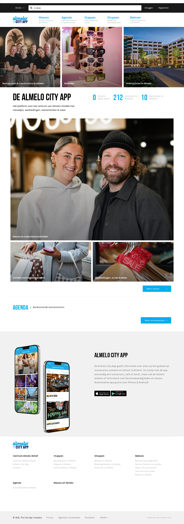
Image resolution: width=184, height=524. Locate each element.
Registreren (164, 7)
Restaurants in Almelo (65, 460)
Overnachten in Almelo (138, 83)
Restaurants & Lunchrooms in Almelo (23, 83)
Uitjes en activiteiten (145, 467)
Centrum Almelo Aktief (25, 455)
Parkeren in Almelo (103, 467)
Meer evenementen (155, 320)
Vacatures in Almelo (156, 97)
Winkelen (69, 83)
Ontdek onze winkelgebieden (29, 277)
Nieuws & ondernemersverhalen (30, 236)
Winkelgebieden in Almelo (107, 464)
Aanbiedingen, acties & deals (111, 277)
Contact (17, 467)
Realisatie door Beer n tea (159, 517)
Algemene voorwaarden (69, 517)
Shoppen (99, 455)
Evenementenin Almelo (24, 487)
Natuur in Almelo (143, 474)
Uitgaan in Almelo (62, 464)
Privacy (50, 517)
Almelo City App (21, 464)
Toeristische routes (145, 471)
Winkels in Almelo (103, 460)
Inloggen (149, 7)
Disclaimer (90, 517)
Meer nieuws (153, 288)
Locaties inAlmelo (131, 97)
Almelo (19, 7)
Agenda (20, 307)
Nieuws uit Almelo (63, 482)
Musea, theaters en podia (148, 464)
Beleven (139, 455)
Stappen (58, 455)
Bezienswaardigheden (146, 460)
